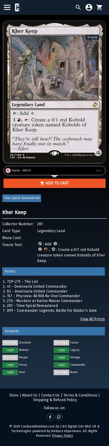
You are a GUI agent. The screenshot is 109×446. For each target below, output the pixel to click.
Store (14, 395)
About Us (29, 395)
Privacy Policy (62, 436)
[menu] (9, 7)
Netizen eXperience (66, 431)
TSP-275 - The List (22, 281)
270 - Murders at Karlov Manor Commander (44, 301)
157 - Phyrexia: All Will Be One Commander (43, 296)
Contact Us (50, 395)
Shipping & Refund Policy (54, 400)
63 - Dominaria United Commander (37, 291)
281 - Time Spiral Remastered (32, 305)
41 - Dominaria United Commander (37, 286)
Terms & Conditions (79, 395)
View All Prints (92, 319)
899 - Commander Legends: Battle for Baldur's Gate (52, 310)
